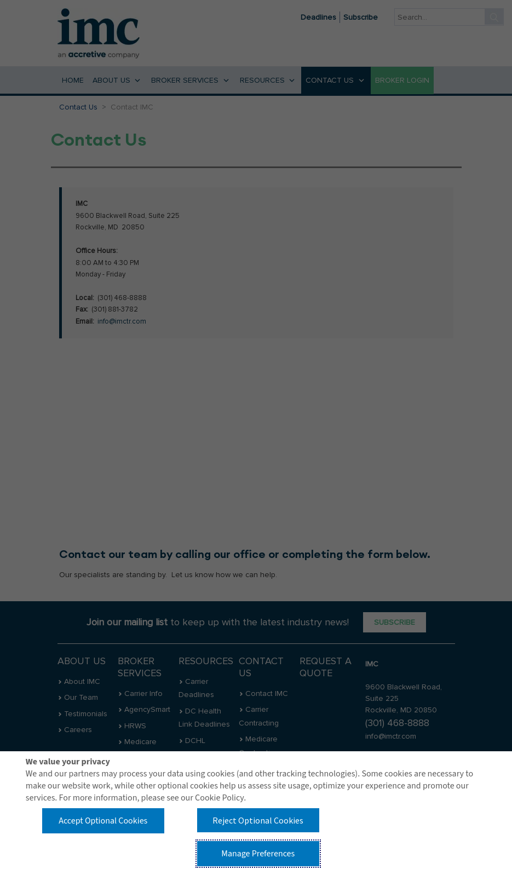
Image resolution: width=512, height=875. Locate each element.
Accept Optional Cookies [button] (103, 821)
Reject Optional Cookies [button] (257, 820)
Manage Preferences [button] (258, 854)
